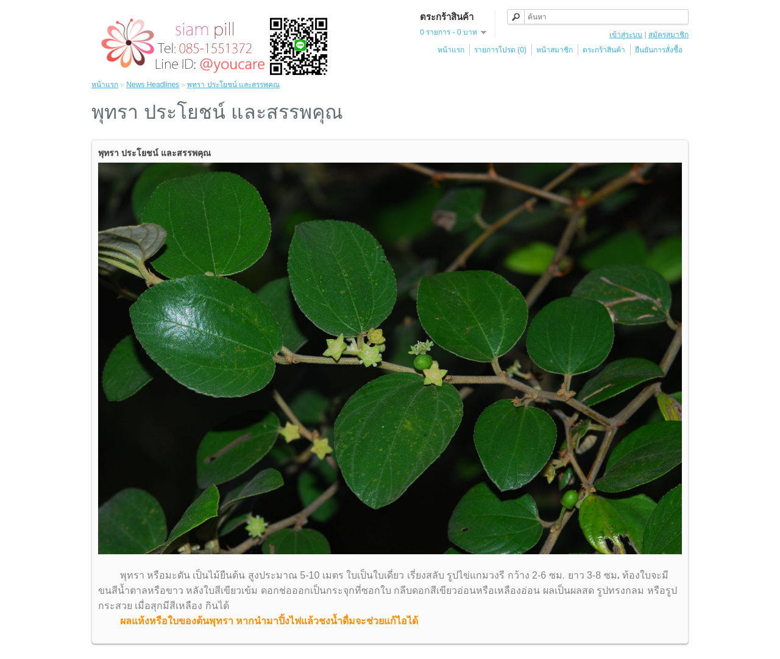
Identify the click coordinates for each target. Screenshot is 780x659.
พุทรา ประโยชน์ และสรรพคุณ (233, 84)
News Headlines (152, 84)
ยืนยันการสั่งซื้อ (658, 50)
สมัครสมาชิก (668, 34)
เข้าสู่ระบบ (625, 34)
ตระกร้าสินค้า (604, 50)
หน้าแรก (451, 50)
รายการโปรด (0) (500, 50)
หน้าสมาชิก (554, 50)
